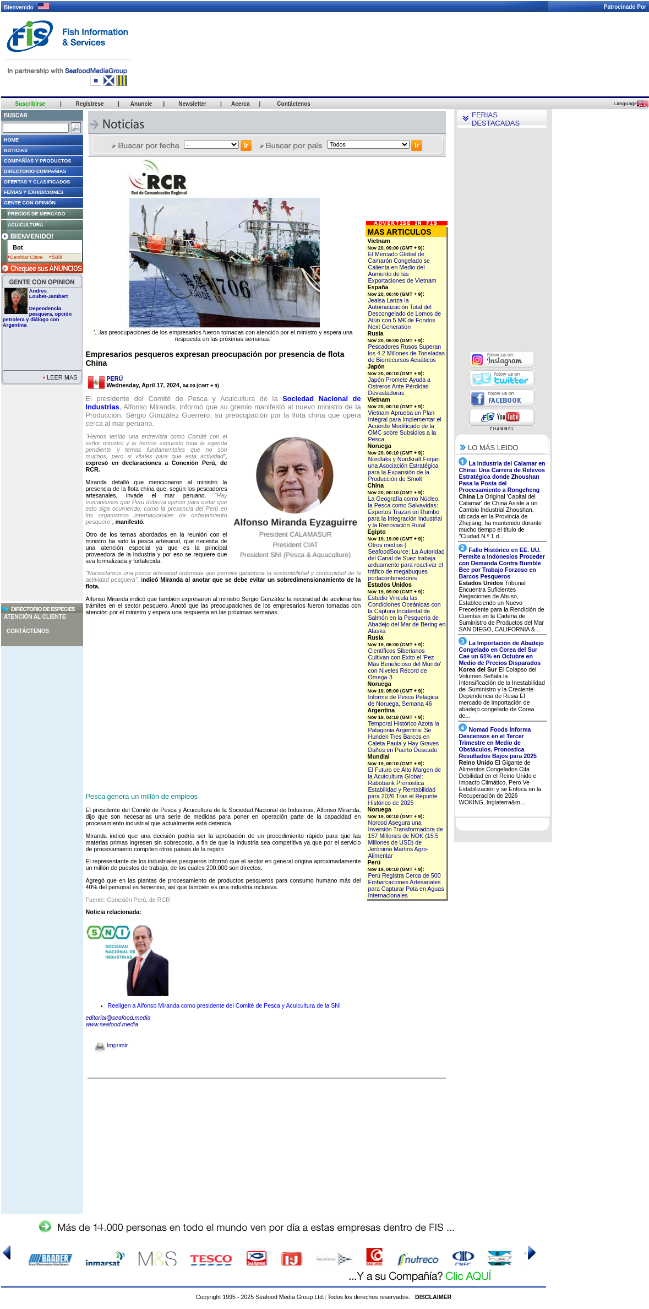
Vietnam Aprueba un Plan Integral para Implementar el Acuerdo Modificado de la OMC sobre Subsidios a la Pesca (404, 425)
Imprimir (111, 1045)
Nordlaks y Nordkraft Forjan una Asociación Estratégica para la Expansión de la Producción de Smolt (404, 469)
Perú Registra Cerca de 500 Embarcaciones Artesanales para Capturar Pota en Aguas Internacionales (406, 885)
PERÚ (115, 378)
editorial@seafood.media (118, 1017)
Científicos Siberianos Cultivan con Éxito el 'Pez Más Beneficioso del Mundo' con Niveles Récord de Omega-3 (404, 663)
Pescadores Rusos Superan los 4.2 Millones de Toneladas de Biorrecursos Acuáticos (406, 353)
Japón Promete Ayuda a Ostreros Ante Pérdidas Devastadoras (399, 386)
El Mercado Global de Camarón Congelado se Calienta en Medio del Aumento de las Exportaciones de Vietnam (402, 267)
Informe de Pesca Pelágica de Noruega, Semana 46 (403, 700)
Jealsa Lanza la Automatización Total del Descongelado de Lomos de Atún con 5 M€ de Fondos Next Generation (404, 313)
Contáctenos (28, 631)
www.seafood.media (112, 1024)
